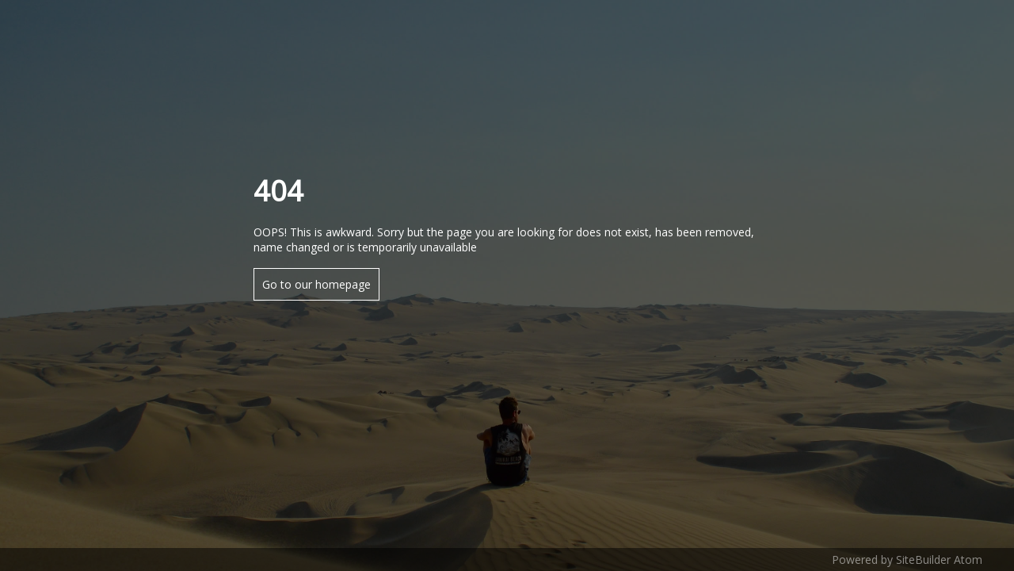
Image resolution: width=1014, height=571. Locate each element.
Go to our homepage (316, 284)
